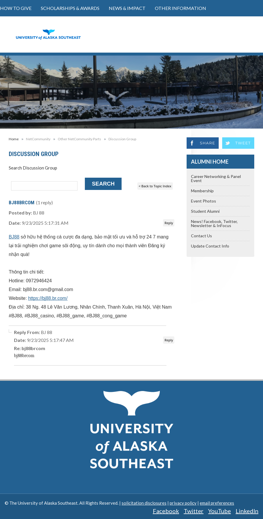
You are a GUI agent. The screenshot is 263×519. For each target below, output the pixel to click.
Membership (202, 190)
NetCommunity (38, 139)
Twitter (194, 510)
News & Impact (127, 8)
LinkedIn (247, 510)
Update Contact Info (210, 245)
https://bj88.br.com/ (47, 298)
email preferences (217, 503)
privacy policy (183, 503)
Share (207, 143)
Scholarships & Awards (70, 8)
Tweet (243, 143)
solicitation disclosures (144, 503)
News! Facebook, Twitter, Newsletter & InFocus (214, 223)
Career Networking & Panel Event (216, 178)
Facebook (166, 510)
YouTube (219, 510)
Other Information (180, 8)
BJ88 (14, 236)
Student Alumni (205, 211)
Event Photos (203, 200)
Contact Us (201, 235)
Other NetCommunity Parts (79, 139)
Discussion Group (122, 139)
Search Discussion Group (33, 167)
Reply (168, 223)
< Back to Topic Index (155, 186)
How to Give (15, 8)
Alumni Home (210, 161)
